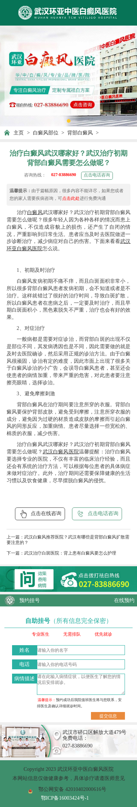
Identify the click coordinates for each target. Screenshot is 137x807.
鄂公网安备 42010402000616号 (72, 789)
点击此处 (71, 198)
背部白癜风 (80, 133)
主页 (19, 133)
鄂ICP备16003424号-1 (65, 798)
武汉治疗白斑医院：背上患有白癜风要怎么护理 (70, 553)
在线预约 (124, 600)
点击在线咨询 (40, 514)
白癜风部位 (45, 133)
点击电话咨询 (97, 175)
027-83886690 (63, 174)
